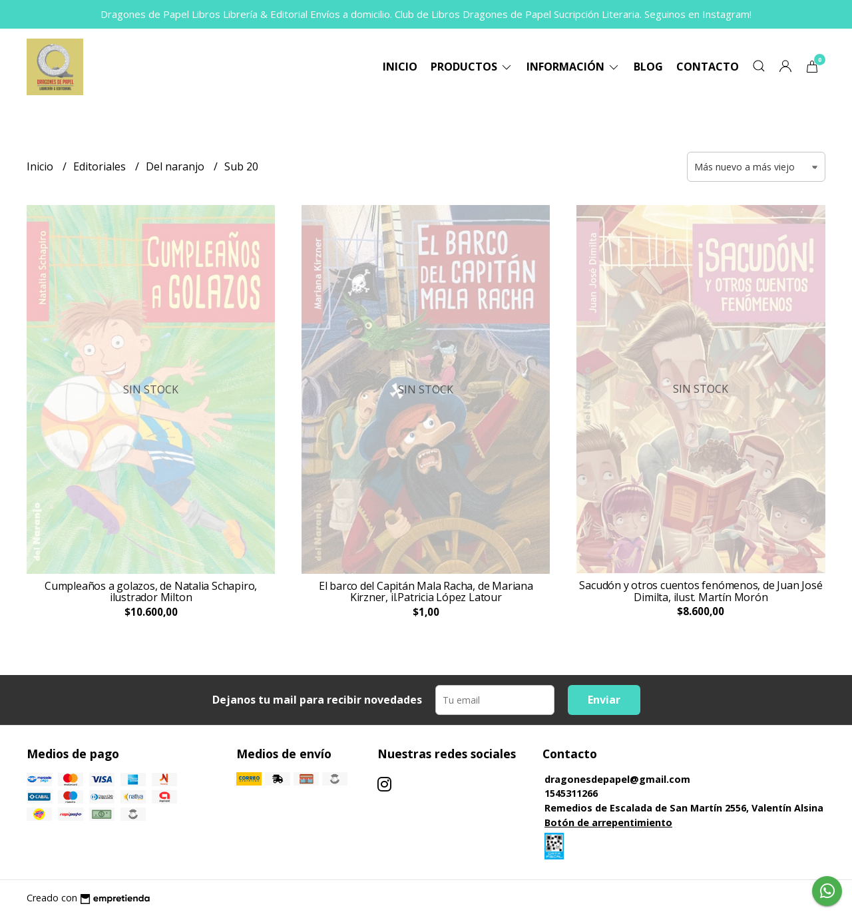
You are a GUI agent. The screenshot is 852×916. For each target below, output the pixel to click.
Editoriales (100, 166)
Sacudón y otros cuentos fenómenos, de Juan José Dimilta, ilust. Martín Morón (700, 591)
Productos (472, 66)
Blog (648, 66)
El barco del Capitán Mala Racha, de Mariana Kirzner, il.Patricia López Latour (426, 591)
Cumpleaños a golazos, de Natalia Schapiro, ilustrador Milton (151, 591)
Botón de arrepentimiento (608, 822)
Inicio (400, 66)
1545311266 (571, 793)
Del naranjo (176, 166)
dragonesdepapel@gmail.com (617, 779)
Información (573, 66)
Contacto (707, 66)
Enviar (604, 699)
